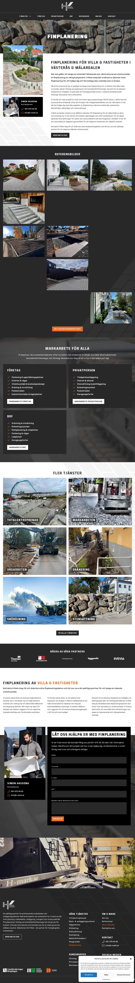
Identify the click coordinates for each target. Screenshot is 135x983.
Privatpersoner (76, 962)
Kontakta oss (60, 135)
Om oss (98, 16)
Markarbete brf (17, 447)
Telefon (54, 766)
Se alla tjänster (67, 633)
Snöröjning (74, 935)
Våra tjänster (108, 925)
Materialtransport (77, 938)
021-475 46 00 (97, 742)
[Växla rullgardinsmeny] (30, 16)
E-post (54, 778)
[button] (131, 959)
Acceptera (89, 975)
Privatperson (57, 16)
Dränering (73, 928)
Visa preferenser (123, 975)
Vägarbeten (74, 925)
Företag (41, 16)
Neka (106, 975)
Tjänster (23, 16)
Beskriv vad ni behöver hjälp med (64, 800)
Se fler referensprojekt (67, 329)
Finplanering (75, 945)
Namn (53, 755)
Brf (71, 16)
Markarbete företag (20, 401)
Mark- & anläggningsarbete (82, 921)
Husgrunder (74, 942)
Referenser (84, 16)
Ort (53, 789)
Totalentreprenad (77, 918)
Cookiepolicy (106, 979)
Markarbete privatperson (88, 401)
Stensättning (75, 932)
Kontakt (112, 16)
